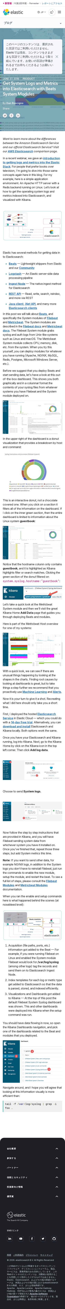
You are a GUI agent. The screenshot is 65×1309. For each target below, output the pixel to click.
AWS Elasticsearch (20, 151)
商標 (9, 1255)
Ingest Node (17, 283)
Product (29, 78)
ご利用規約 (18, 1255)
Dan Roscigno (14, 103)
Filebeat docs (32, 326)
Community (26, 268)
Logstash (15, 273)
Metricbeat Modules (34, 885)
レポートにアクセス (52, 3)
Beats (13, 263)
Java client (16, 304)
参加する (32, 1158)
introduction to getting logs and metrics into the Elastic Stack (31, 162)
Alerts (57, 692)
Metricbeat (15, 322)
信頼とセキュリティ (32, 1177)
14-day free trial (21, 722)
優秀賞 (32, 1196)
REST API (15, 294)
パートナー (32, 1167)
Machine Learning (35, 692)
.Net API (30, 304)
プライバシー (32, 1255)
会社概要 (32, 1148)
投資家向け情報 (32, 1187)
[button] (56, 56)
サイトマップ (46, 1255)
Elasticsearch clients (23, 308)
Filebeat (52, 318)
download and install (16, 726)
